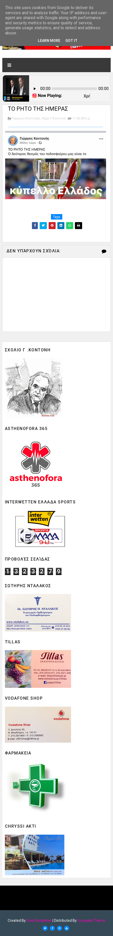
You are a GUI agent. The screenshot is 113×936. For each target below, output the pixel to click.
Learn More (49, 41)
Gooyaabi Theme (91, 920)
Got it (71, 41)
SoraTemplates (39, 920)
